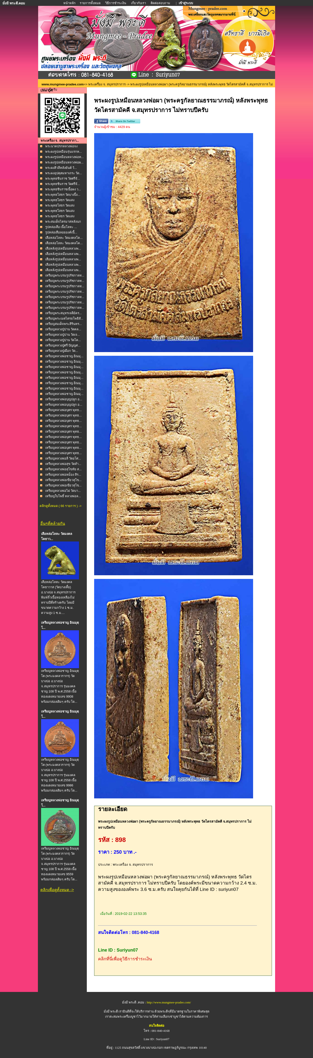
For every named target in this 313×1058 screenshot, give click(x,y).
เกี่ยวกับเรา (138, 3)
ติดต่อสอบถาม (161, 3)
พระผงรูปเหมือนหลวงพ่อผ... (64, 162)
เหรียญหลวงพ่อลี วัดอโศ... (63, 458)
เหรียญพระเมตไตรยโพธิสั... (64, 318)
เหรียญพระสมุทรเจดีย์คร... (63, 313)
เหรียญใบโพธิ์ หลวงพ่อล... (63, 496)
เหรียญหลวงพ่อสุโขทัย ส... (63, 469)
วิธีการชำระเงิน (116, 3)
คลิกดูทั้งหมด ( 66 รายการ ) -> (60, 506)
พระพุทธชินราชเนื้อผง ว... (63, 189)
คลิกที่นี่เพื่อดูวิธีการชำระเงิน (125, 958)
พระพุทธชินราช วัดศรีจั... (62, 178)
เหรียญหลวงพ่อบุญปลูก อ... (63, 399)
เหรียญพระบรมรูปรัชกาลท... (64, 275)
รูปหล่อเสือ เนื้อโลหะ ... (61, 227)
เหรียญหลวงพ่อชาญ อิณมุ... (64, 356)
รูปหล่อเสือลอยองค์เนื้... (61, 232)
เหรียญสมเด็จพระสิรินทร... (63, 324)
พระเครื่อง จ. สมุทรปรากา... (60, 140)
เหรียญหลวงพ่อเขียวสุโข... (63, 480)
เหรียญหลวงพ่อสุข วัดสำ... (63, 464)
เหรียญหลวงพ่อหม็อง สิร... (63, 474)
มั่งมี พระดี (111, 1011)
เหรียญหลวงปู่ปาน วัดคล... (63, 329)
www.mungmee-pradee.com (63, 84)
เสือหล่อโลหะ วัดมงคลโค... (64, 238)
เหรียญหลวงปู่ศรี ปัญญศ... (62, 345)
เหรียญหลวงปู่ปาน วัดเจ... (62, 334)
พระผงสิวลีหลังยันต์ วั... (61, 168)
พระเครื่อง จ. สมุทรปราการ (107, 84)
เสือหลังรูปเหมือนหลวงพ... (63, 248)
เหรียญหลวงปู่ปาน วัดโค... (63, 340)
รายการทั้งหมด (90, 3)
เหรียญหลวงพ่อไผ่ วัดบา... (63, 491)
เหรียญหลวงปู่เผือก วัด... (61, 351)
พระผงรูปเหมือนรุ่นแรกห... (63, 151)
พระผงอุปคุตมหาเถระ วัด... (63, 173)
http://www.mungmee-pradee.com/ (169, 1002)
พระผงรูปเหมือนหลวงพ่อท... (64, 157)
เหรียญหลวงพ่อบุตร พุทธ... (63, 410)
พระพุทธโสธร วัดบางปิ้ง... (62, 194)
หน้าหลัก (69, 3)
